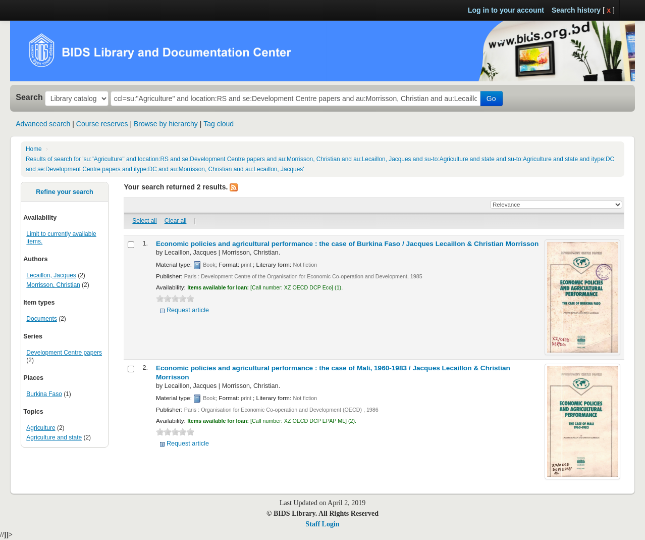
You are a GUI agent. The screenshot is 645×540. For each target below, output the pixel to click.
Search (29, 97)
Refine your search (64, 191)
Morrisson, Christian (53, 284)
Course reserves (102, 124)
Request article (188, 310)
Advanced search (43, 124)
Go (491, 98)
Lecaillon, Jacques (51, 275)
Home (34, 149)
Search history (576, 10)
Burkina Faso (44, 394)
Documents (41, 318)
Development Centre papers (64, 352)
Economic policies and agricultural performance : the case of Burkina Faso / (347, 244)
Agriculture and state (54, 437)
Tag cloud (218, 124)
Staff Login (322, 524)
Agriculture (40, 427)
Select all (144, 220)
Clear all (176, 220)
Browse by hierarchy (166, 124)
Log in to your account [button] (506, 10)
